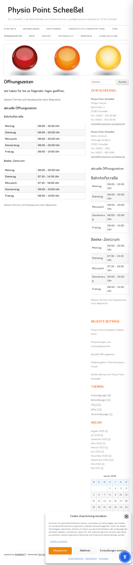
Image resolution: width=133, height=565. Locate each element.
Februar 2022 (98, 447)
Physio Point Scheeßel (46, 10)
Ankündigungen (99, 395)
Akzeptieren (60, 551)
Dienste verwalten (58, 542)
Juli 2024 (95, 435)
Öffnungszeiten (13, 36)
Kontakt (46, 36)
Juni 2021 (96, 452)
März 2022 (96, 443)
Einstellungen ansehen (113, 551)
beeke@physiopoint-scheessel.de (108, 157)
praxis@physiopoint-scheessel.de (108, 124)
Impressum (104, 559)
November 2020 (99, 456)
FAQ (93, 405)
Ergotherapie (53, 29)
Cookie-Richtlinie (76, 559)
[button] (126, 516)
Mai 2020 (96, 464)
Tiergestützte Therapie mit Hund (86, 29)
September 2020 (100, 460)
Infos (32, 36)
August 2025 (98, 431)
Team (114, 29)
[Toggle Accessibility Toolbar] (125, 557)
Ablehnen (85, 551)
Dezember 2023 (99, 439)
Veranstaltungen (100, 414)
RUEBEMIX (20, 555)
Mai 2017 (95, 468)
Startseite (10, 29)
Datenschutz (91, 559)
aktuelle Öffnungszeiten (103, 354)
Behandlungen (31, 29)
